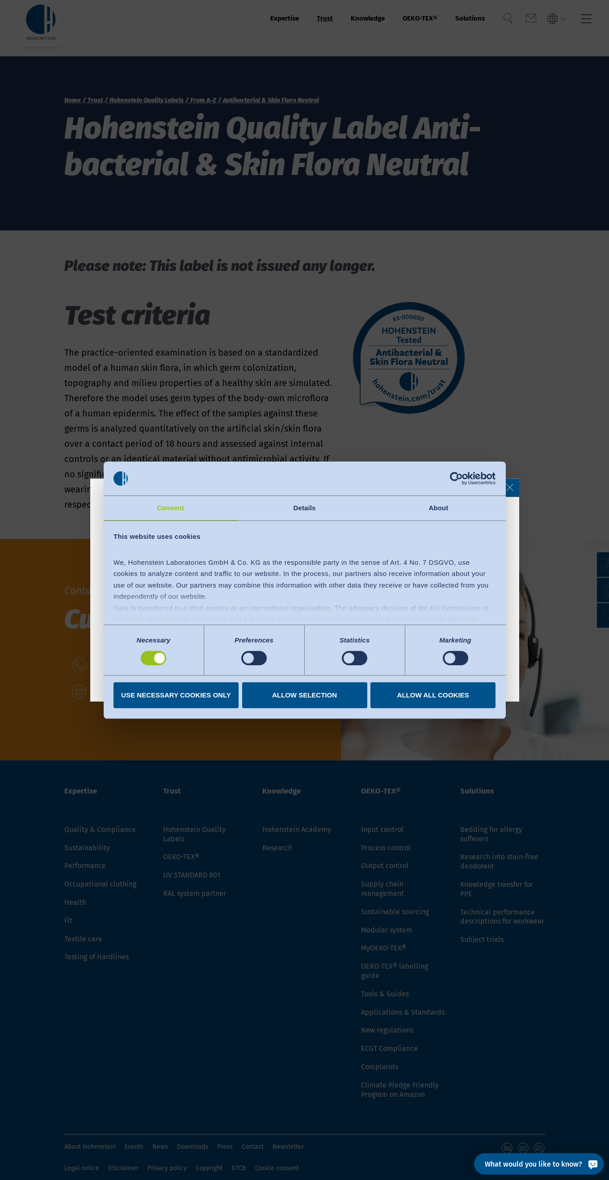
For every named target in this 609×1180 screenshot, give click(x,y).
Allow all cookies (433, 695)
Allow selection (304, 695)
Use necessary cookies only (176, 695)
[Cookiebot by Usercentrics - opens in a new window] (456, 478)
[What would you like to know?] (539, 1164)
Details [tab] (305, 507)
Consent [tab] (170, 507)
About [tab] (439, 507)
